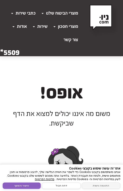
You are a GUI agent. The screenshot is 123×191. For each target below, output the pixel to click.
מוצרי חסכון (65, 26)
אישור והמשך (21, 185)
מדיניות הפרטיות (44, 179)
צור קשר (70, 39)
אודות (19, 26)
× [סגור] (119, 168)
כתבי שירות (23, 13)
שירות (40, 26)
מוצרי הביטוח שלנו (60, 13)
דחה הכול (61, 185)
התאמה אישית (101, 185)
